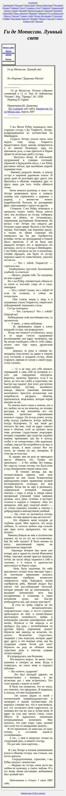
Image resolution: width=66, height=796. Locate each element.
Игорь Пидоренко (43, 16)
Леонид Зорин (11, 10)
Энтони (38, 21)
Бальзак (19, 5)
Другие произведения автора (8, 53)
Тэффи (6, 18)
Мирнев (42, 13)
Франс (42, 18)
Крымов (58, 10)
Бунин (6, 8)
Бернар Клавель (35, 10)
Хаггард (51, 18)
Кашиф (23, 10)
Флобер (33, 18)
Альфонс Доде (33, 8)
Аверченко (8, 5)
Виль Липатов (20, 13)
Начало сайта (8, 48)
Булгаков (58, 5)
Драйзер (46, 8)
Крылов (48, 10)
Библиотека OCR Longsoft (33, 793)
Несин (16, 16)
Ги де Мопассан (55, 13)
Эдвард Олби (27, 16)
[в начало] (33, 2)
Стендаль (57, 16)
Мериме (33, 13)
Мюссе (7, 16)
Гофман (14, 8)
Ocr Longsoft (15, 108)
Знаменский (57, 8)
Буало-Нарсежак (44, 5)
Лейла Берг (30, 5)
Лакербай (7, 13)
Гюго (22, 8)
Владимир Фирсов (20, 18)
